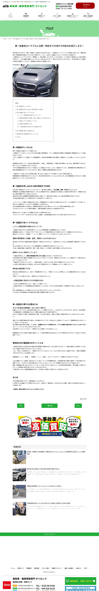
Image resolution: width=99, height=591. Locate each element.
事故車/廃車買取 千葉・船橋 (8, 570)
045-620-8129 (48, 557)
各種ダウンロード (49, 541)
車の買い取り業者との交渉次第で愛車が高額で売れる (45, 469)
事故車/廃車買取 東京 (7, 566)
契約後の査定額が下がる (25, 124)
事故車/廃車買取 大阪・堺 (34, 566)
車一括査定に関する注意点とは (25, 131)
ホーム (6, 541)
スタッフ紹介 (38, 541)
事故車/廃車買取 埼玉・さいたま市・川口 (39, 570)
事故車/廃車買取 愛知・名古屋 (22, 572)
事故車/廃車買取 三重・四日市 (48, 572)
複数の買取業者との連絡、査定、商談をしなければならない (35, 118)
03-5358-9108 (48, 560)
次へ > (78, 406)
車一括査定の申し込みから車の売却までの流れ (30, 109)
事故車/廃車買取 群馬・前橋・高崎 (23, 570)
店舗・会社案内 (61, 541)
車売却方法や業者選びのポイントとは (27, 134)
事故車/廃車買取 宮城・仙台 (21, 568)
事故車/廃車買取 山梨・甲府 (8, 572)
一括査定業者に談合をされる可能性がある (30, 126)
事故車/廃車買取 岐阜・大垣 (35, 572)
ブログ (77, 541)
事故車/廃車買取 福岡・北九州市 (9, 577)
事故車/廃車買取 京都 (7, 574)
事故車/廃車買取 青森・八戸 (8, 568)
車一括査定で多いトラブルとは (25, 112)
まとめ (18, 137)
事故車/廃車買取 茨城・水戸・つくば (49, 568)
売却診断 (29, 541)
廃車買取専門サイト (22, 577)
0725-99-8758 (48, 554)
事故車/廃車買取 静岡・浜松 (54, 570)
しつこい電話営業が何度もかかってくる (30, 115)
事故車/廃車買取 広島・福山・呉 (44, 574)
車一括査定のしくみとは (24, 106)
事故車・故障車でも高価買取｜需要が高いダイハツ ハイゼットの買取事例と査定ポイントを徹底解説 (56, 453)
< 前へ (20, 406)
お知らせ (70, 541)
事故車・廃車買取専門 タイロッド (32, 549)
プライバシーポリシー (88, 541)
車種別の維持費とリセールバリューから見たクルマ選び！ (47, 486)
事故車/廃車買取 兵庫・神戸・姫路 (30, 574)
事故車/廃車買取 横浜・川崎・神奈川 (20, 566)
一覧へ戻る (49, 406)
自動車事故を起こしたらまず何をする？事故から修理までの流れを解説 (51, 503)
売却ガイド (14, 541)
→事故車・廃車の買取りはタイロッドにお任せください (28, 389)
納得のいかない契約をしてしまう (28, 121)
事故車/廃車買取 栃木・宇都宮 (34, 568)
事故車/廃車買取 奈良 (17, 574)
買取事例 (22, 541)
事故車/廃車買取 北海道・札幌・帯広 (48, 566)
